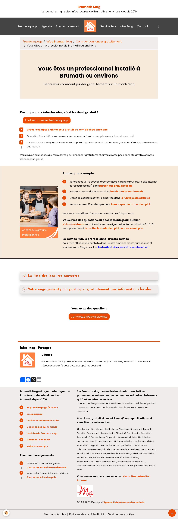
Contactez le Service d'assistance (46, 467)
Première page (27, 26)
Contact (142, 26)
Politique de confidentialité (86, 514)
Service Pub (108, 26)
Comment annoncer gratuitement (99, 41)
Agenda (46, 26)
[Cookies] (6, 512)
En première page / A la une (42, 407)
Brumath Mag (89, 7)
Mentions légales (54, 514)
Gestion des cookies (121, 514)
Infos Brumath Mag (59, 41)
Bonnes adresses (67, 26)
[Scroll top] (172, 513)
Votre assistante (73, 224)
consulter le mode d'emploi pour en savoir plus (114, 228)
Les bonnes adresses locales (43, 420)
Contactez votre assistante (89, 316)
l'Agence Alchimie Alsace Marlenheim (123, 502)
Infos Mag (126, 26)
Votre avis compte (37, 446)
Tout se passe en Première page (46, 120)
